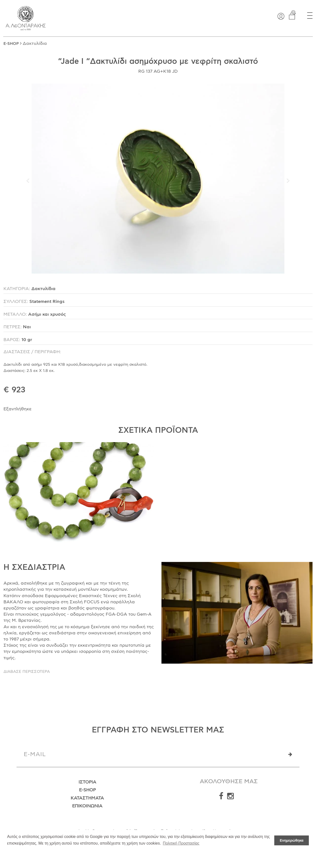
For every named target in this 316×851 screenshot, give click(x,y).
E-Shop (87, 790)
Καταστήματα (87, 798)
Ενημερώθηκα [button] (291, 840)
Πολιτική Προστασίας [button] (181, 843)
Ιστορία (87, 782)
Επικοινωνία (87, 806)
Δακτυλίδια (35, 43)
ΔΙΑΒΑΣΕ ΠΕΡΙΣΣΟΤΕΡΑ (26, 672)
